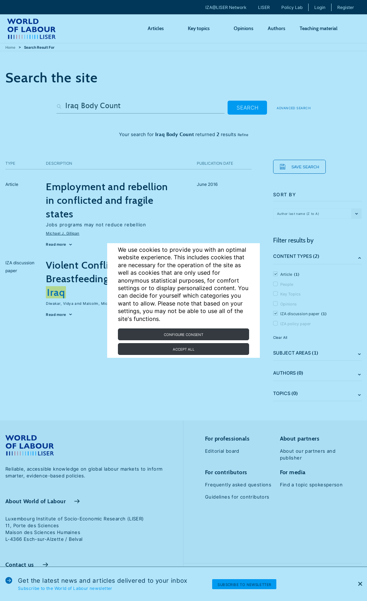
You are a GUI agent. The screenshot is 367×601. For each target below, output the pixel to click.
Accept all (184, 349)
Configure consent (183, 334)
